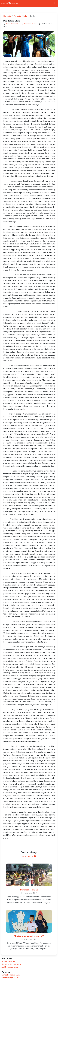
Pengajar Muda (20, 16)
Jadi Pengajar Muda (9, 967)
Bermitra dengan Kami (11, 964)
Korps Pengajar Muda (10, 975)
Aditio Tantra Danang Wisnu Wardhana (21, 24)
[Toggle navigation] (55, 3)
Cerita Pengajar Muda (10, 977)
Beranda (7, 16)
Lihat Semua (29, 856)
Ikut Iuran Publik (8, 961)
